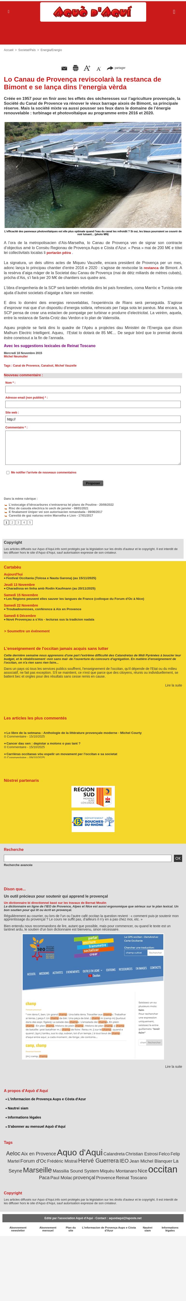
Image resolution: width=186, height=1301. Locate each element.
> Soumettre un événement (25, 630)
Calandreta (107, 1152)
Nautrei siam (16, 1107)
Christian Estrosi (132, 1152)
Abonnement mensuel (48, 1227)
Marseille (17, 1168)
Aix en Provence (35, 1152)
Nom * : (10, 382)
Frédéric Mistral (51, 1159)
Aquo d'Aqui (74, 1150)
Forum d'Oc (23, 1159)
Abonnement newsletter (18, 1227)
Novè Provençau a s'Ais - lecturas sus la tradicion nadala (48, 618)
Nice (116, 1168)
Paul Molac (171, 1168)
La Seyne (164, 1159)
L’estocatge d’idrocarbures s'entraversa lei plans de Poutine (47, 504)
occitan (136, 1167)
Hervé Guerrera (85, 1159)
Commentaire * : (16, 427)
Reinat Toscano (113, 1175)
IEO (109, 1159)
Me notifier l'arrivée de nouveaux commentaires (43, 472)
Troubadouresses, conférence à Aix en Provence (42, 608)
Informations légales (23, 1116)
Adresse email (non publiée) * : (26, 397)
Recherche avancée (17, 864)
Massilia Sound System (54, 1168)
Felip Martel (170, 1152)
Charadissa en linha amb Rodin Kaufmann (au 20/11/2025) (49, 587)
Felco (154, 1152)
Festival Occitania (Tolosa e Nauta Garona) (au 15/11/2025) (49, 577)
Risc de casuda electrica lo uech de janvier (36, 508)
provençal (68, 1175)
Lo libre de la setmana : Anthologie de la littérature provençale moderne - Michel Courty (72, 733)
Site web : (12, 412)
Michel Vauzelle (65, 365)
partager (116, 68)
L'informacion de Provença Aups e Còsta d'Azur (45, 1098)
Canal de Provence (26, 365)
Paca (155, 1168)
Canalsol (47, 365)
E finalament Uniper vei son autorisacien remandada (42, 511)
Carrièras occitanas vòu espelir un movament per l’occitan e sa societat (60, 754)
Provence (89, 1175)
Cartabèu (12, 566)
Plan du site (71, 1227)
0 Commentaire (15, 736)
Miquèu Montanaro (93, 1168)
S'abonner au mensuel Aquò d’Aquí (34, 1125)
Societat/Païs (26, 50)
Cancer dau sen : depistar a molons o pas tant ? (42, 743)
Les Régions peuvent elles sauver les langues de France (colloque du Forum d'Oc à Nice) (72, 597)
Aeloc (11, 1152)
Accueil (8, 50)
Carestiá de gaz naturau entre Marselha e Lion (38, 514)
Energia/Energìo (50, 50)
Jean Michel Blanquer (134, 1159)
